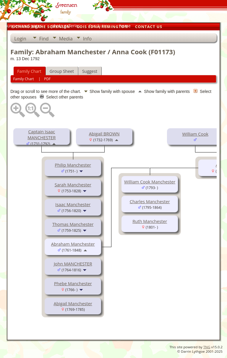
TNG (206, 347)
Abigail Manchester (73, 303)
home (125, 26)
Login (20, 38)
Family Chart (29, 71)
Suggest (89, 71)
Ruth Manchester (149, 221)
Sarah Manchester (73, 185)
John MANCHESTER (73, 264)
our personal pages (23, 26)
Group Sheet (62, 71)
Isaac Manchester (72, 204)
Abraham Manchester (73, 244)
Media (66, 38)
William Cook (195, 134)
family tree (99, 26)
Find (44, 38)
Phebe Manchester (73, 283)
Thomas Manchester (72, 224)
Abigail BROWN (104, 134)
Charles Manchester (150, 201)
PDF (47, 78)
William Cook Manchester (149, 182)
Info (87, 38)
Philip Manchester (73, 165)
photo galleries (65, 26)
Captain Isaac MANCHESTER (41, 134)
